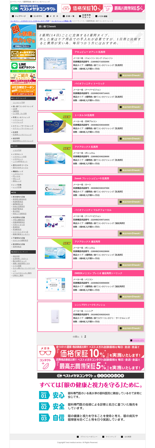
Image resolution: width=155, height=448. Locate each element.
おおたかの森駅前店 (20, 240)
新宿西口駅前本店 (19, 199)
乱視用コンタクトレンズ (22, 135)
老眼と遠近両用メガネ (21, 263)
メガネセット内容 (19, 157)
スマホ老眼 (17, 266)
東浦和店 (16, 227)
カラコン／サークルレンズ (23, 128)
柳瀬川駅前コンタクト (21, 234)
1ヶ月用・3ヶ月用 (20, 114)
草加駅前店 (17, 229)
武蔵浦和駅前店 (19, 222)
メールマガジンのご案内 (22, 273)
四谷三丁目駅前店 (19, 214)
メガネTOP (17, 150)
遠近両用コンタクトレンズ (23, 141)
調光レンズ (17, 181)
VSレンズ (16, 179)
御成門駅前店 (18, 209)
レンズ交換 (17, 187)
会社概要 (128, 437)
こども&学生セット (20, 161)
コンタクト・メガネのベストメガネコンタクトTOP (29, 21)
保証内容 (16, 256)
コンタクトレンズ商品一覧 (61, 21)
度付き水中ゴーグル (20, 168)
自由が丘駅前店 (19, 206)
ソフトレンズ (18, 120)
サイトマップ (111, 437)
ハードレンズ (18, 122)
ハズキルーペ (18, 174)
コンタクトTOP (19, 103)
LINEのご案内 (18, 275)
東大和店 (16, 211)
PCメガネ (16, 176)
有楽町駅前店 (18, 202)
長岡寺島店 (17, 247)
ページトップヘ (138, 340)
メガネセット (18, 159)
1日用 (15, 109)
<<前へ (76, 336)
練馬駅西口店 (18, 204)
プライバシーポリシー (88, 437)
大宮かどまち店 (19, 225)
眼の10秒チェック (20, 261)
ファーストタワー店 (20, 232)
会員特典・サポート (20, 259)
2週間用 (16, 111)
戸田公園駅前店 (19, 220)
